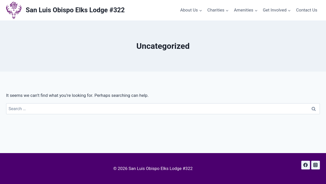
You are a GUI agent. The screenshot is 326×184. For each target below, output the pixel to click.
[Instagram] (315, 165)
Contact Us (306, 10)
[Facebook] (305, 165)
